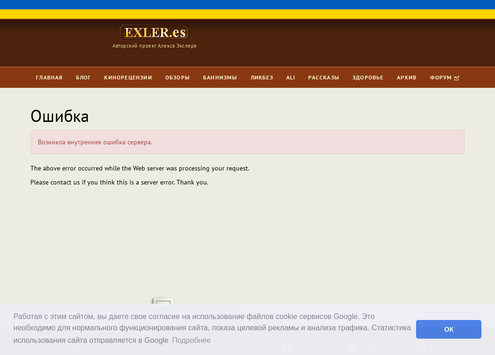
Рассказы (323, 77)
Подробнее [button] (191, 340)
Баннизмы (220, 77)
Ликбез (262, 77)
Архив (407, 77)
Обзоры (177, 77)
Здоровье (368, 77)
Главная (49, 77)
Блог (84, 77)
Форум (444, 77)
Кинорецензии (128, 77)
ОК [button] (448, 329)
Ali (291, 77)
